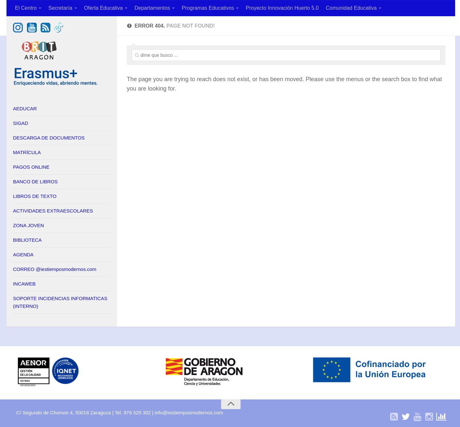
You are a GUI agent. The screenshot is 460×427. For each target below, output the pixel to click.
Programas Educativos (208, 8)
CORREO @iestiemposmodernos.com (54, 269)
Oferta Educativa (103, 8)
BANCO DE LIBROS (35, 181)
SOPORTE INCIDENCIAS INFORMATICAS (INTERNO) (60, 302)
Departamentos (152, 8)
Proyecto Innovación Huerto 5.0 (282, 8)
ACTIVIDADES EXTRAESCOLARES (53, 211)
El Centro (26, 8)
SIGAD (20, 123)
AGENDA (23, 254)
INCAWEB (24, 284)
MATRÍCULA (27, 152)
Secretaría (60, 8)
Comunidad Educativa (351, 8)
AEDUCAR (25, 108)
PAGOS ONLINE (31, 167)
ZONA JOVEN (28, 225)
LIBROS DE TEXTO (35, 196)
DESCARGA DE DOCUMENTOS (49, 137)
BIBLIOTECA (27, 240)
